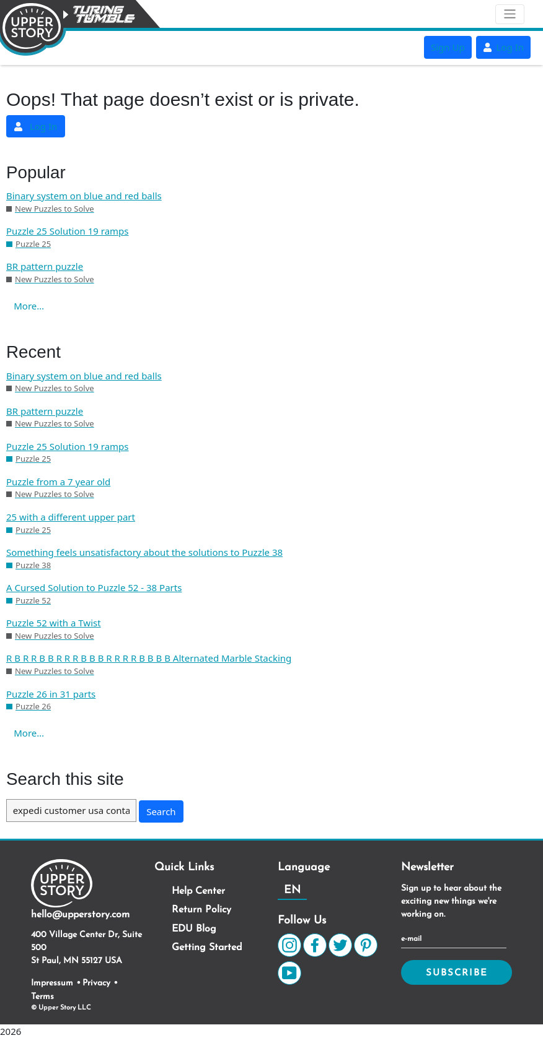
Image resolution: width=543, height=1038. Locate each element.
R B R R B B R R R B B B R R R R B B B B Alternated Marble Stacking (148, 658)
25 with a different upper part (70, 517)
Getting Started (207, 948)
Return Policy (201, 910)
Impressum (52, 983)
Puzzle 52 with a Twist (53, 622)
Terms (42, 996)
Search (160, 811)
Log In (503, 47)
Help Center (198, 891)
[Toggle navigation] (509, 14)
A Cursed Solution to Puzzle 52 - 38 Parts (94, 587)
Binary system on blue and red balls (84, 195)
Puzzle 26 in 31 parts (50, 694)
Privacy (96, 983)
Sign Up (448, 47)
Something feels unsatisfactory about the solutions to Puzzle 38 (144, 552)
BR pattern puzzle (44, 266)
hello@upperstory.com (80, 915)
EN (292, 890)
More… (29, 306)
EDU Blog (194, 929)
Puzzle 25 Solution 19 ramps (67, 231)
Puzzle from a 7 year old (58, 481)
